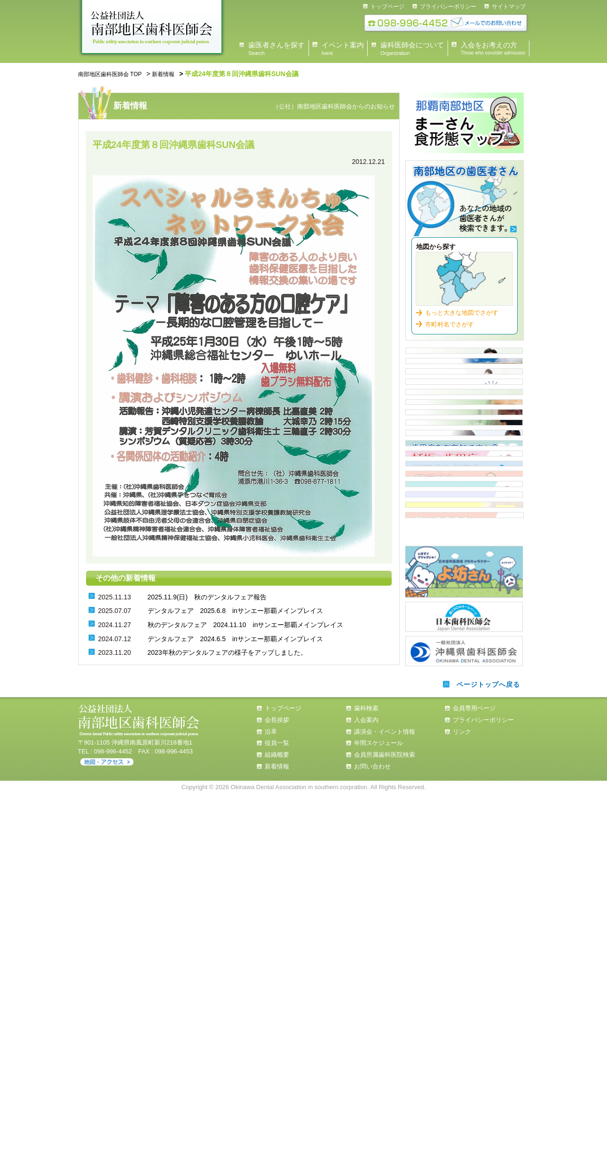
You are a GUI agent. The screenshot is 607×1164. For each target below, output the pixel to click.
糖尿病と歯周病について (464, 714)
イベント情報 (464, 423)
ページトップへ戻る (486, 1054)
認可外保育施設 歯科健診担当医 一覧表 (464, 552)
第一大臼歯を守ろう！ (464, 876)
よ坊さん (464, 943)
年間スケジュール (378, 1113)
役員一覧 (277, 1113)
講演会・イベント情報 (384, 1101)
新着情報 (176, 74)
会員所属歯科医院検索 (384, 1124)
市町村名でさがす (449, 319)
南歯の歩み (464, 844)
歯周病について (464, 650)
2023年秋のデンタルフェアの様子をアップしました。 (227, 651)
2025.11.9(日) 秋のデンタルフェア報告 (207, 595)
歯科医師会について (464, 390)
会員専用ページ (474, 1078)
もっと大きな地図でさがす (461, 307)
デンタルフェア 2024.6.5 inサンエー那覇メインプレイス (235, 637)
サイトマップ (509, 6)
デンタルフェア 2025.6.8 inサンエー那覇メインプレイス (235, 609)
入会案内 (464, 455)
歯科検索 (464, 199)
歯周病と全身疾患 (464, 747)
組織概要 (277, 1124)
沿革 (271, 1101)
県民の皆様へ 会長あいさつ (464, 358)
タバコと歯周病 (464, 779)
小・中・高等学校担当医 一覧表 (464, 585)
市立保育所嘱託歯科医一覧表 (464, 520)
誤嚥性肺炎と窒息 (464, 812)
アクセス (107, 1132)
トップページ (387, 6)
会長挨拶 (277, 1089)
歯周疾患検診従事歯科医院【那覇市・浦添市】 (464, 617)
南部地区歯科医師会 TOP (115, 74)
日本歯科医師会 (464, 986)
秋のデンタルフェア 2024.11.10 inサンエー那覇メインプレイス (246, 623)
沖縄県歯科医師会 (464, 1019)
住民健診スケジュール (464, 488)
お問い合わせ (372, 1136)
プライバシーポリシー (448, 6)
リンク (462, 1101)
